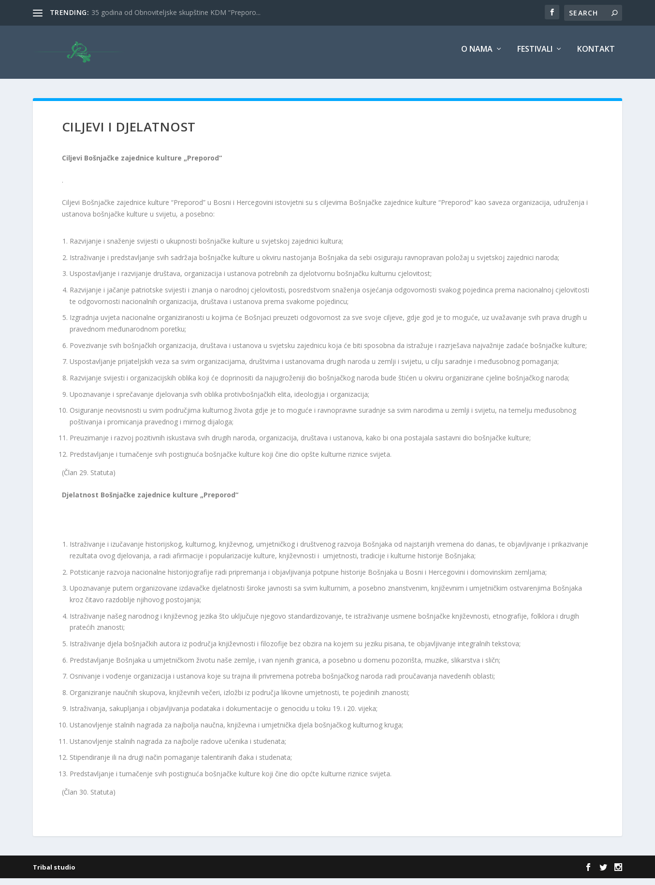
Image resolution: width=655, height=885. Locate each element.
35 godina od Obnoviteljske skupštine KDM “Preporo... (176, 12)
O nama (477, 56)
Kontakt (596, 56)
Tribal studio (54, 874)
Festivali (535, 56)
